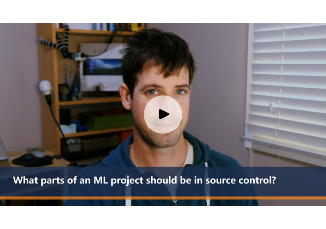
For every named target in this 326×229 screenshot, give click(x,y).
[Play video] (163, 114)
